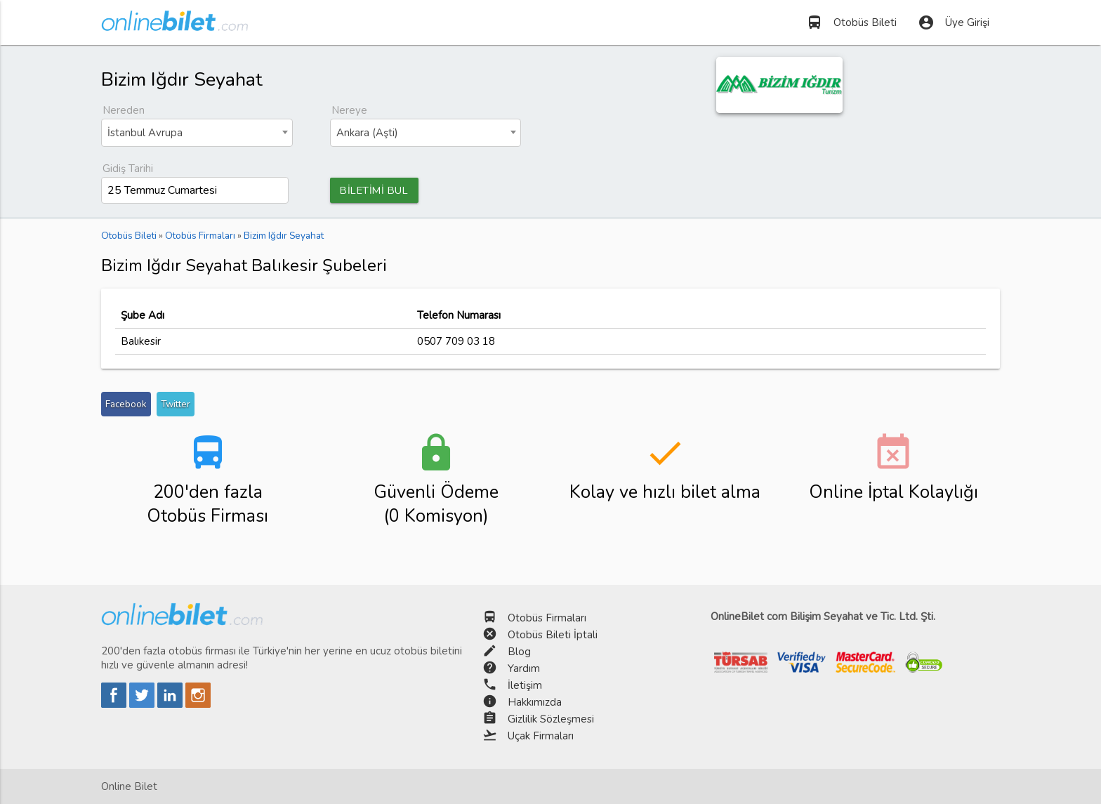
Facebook (126, 404)
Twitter (175, 404)
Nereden (124, 110)
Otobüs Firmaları (547, 618)
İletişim (525, 685)
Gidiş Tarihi (128, 169)
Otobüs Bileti (851, 22)
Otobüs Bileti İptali (553, 635)
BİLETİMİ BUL (377, 190)
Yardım (524, 668)
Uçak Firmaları (541, 736)
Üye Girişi (953, 22)
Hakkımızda (535, 702)
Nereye (349, 110)
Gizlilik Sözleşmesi (551, 719)
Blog (519, 652)
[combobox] (197, 133)
